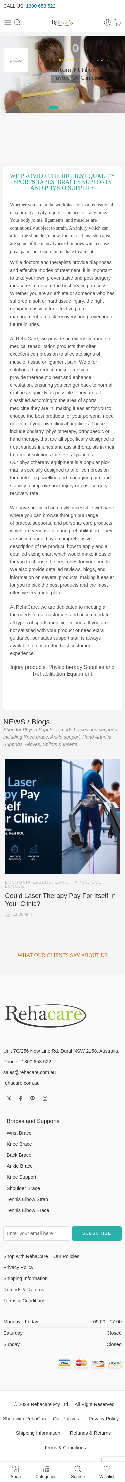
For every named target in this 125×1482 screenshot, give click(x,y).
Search (78, 1472)
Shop (16, 1472)
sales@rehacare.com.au (29, 1072)
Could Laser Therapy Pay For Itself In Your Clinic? (60, 899)
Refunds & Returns (23, 1289)
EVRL (61, 882)
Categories (45, 1472)
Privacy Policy (18, 1267)
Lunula (14, 886)
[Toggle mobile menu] (7, 22)
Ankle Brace (20, 1166)
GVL (96, 882)
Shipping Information (25, 1278)
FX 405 (80, 882)
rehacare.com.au (21, 1083)
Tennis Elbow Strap (27, 1199)
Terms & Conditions (24, 1300)
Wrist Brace (19, 1133)
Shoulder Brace (23, 1188)
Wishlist (106, 1472)
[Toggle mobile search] (17, 22)
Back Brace (19, 1155)
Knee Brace (19, 1144)
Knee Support (21, 1177)
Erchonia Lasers (28, 882)
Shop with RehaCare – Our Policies (41, 1256)
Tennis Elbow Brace (28, 1210)
